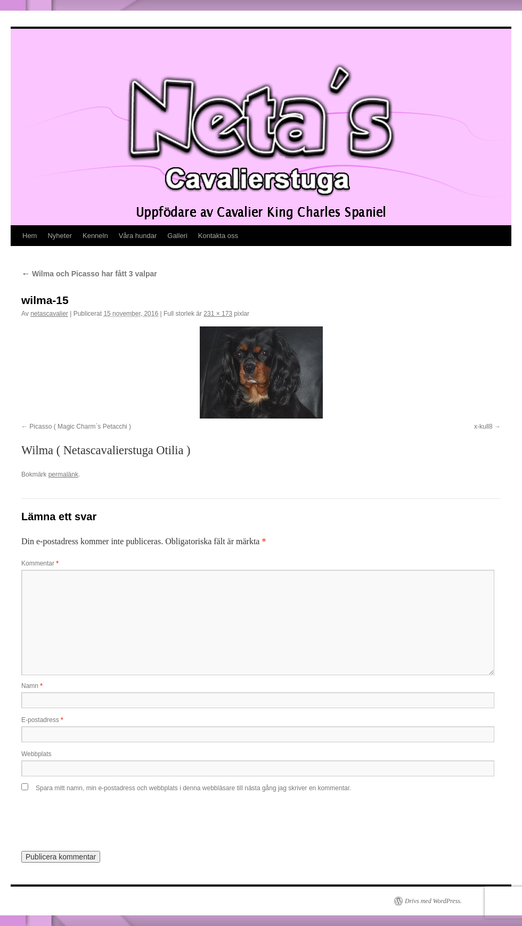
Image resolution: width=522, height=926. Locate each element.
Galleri (177, 236)
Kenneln (95, 236)
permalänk (63, 474)
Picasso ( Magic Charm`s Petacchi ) (80, 426)
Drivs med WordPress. (433, 901)
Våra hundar (138, 236)
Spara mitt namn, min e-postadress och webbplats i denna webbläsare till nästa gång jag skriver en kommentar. (193, 788)
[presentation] (94, 818)
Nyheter (59, 236)
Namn (32, 686)
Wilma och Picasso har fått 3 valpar (89, 273)
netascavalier (49, 313)
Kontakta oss (218, 236)
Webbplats (36, 754)
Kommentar (40, 563)
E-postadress (42, 720)
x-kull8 (483, 426)
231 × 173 (217, 313)
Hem (29, 236)
